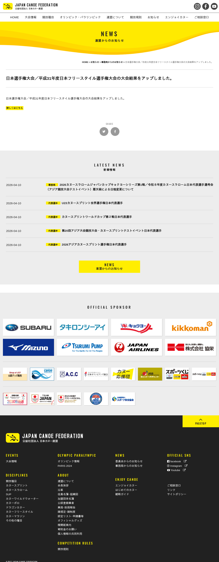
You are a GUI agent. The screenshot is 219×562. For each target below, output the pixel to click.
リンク (171, 485)
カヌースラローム (17, 485)
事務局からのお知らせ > (113, 62)
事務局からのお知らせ (129, 462)
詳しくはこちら (14, 108)
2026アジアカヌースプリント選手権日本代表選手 (94, 244)
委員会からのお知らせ (129, 457)
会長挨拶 (63, 481)
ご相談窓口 (174, 481)
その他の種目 (14, 516)
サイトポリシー (176, 490)
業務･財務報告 (66, 503)
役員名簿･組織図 (68, 490)
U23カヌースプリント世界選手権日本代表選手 (92, 203)
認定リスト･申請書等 (71, 512)
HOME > (86, 62)
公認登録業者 (66, 499)
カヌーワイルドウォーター (22, 494)
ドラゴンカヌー (15, 503)
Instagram (177, 462)
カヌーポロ (12, 499)
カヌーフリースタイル (19, 508)
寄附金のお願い (67, 525)
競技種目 (11, 477)
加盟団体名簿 (66, 494)
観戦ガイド (122, 490)
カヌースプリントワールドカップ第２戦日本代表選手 (97, 216)
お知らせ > (95, 62)
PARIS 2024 (65, 462)
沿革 (60, 485)
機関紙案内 (64, 521)
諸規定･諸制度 (66, 508)
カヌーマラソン (15, 512)
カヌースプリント (17, 481)
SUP (8, 490)
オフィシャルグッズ (70, 516)
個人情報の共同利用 (70, 529)
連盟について (66, 477)
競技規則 (63, 545)
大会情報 (11, 457)
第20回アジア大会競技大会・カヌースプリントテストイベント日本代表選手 (112, 230)
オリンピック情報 (68, 457)
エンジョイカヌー (126, 481)
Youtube (176, 466)
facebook (176, 457)
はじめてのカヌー (126, 485)
